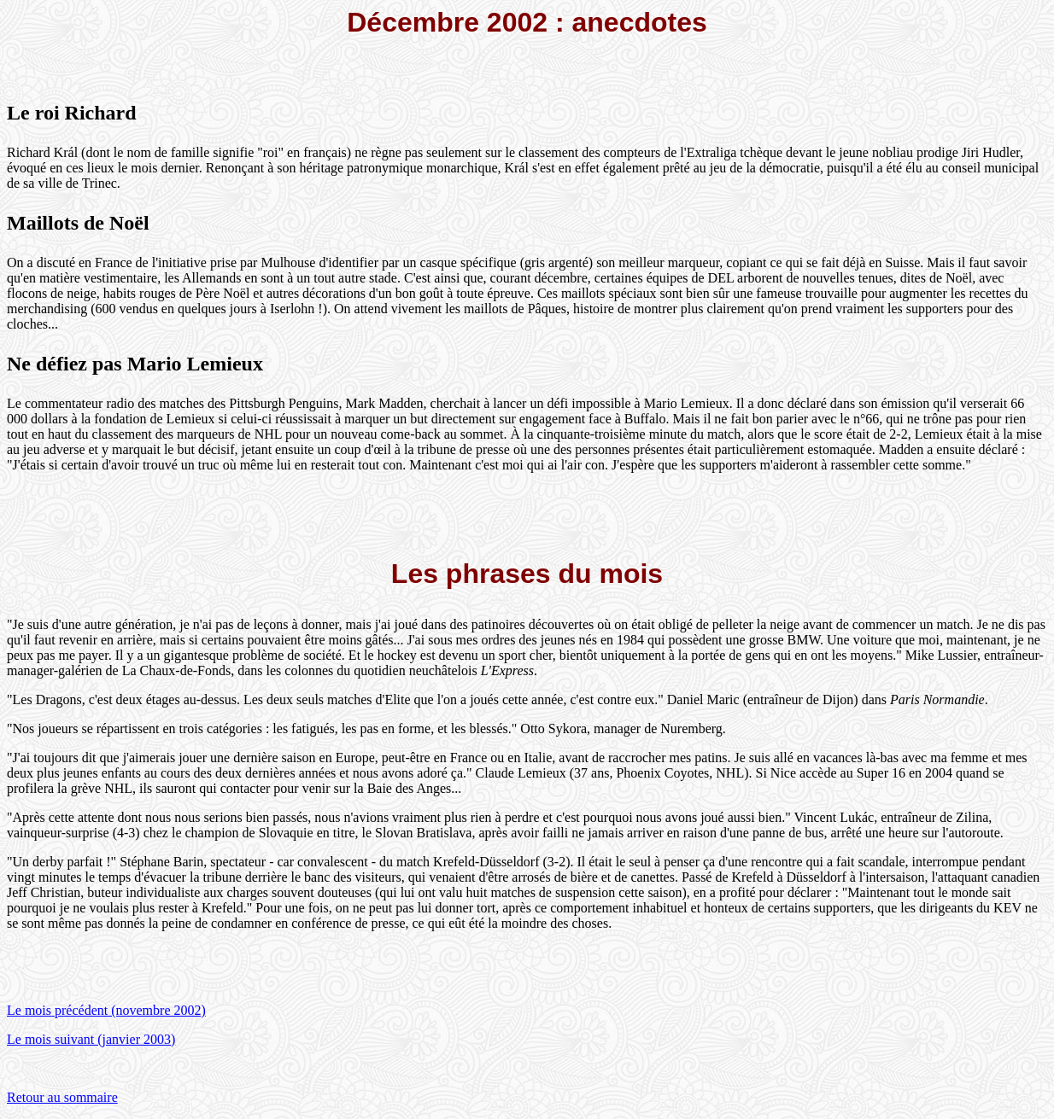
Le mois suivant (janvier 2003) (91, 1039)
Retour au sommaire (62, 1097)
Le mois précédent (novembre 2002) (106, 1010)
